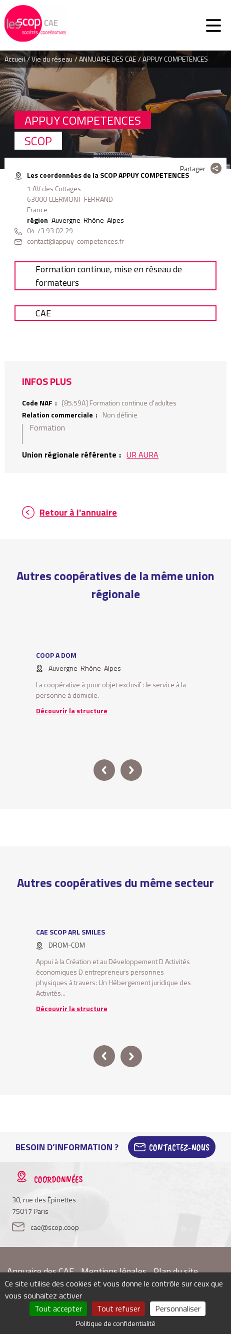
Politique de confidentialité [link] (116, 1323)
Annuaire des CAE (40, 1271)
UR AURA (142, 455)
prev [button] (104, 770)
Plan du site (176, 1271)
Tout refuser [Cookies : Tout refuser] (118, 1308)
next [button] (131, 770)
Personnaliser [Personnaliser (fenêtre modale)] (177, 1308)
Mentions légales (113, 1271)
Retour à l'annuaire (78, 512)
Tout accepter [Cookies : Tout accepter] (58, 1308)
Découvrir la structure (72, 710)
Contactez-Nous (179, 1147)
